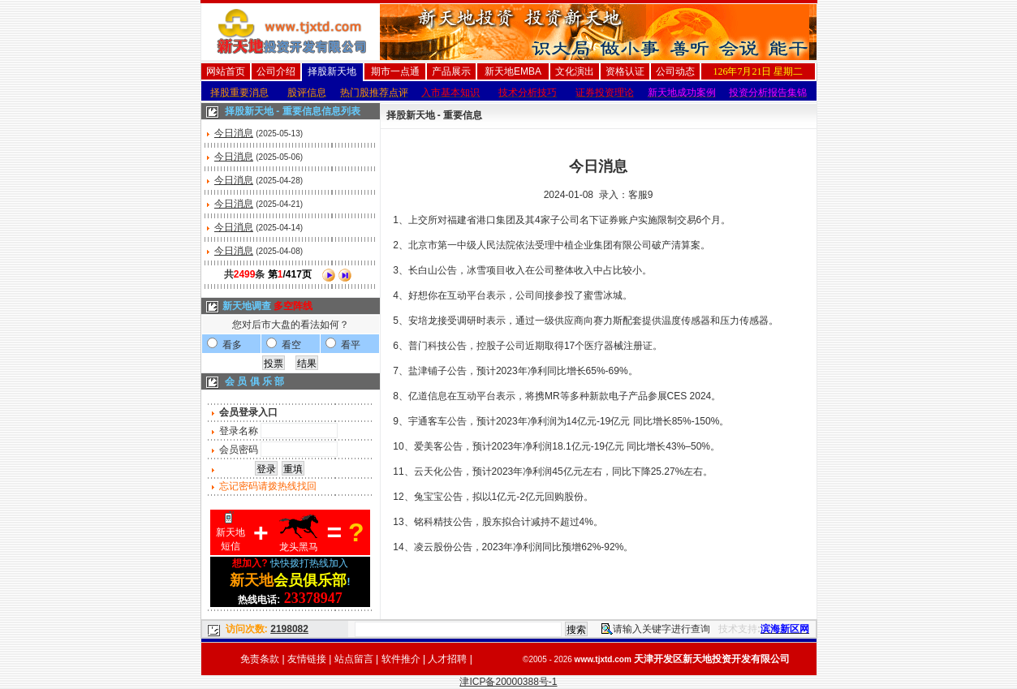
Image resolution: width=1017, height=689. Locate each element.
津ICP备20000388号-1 (508, 681)
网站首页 (225, 71)
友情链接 (306, 659)
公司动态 (675, 71)
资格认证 (624, 71)
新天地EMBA (513, 71)
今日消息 (233, 133)
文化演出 (574, 71)
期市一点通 (395, 71)
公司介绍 (275, 71)
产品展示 (451, 71)
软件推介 (400, 659)
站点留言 (353, 659)
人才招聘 (447, 659)
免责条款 (259, 659)
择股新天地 (332, 71)
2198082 (289, 629)
